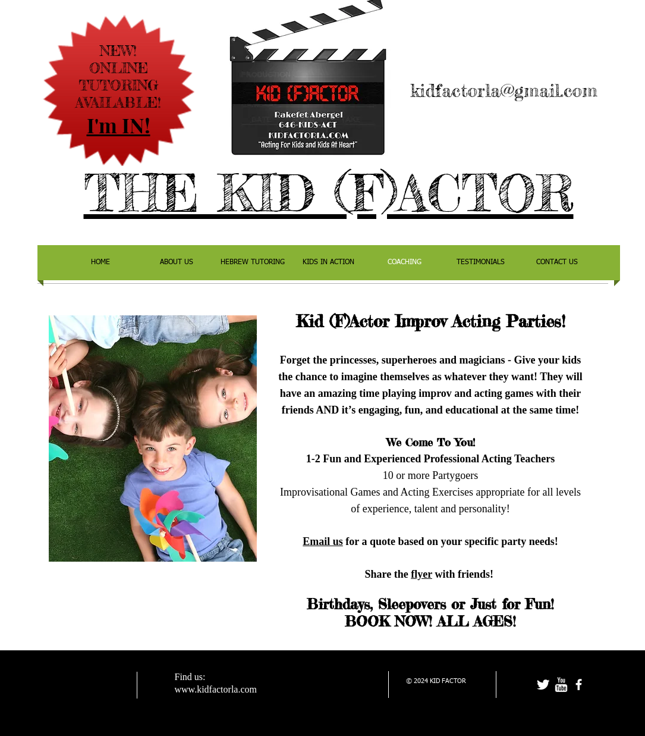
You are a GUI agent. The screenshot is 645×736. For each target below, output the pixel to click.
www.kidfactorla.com (216, 689)
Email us (323, 541)
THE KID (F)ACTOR (329, 193)
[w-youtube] (560, 684)
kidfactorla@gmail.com (503, 90)
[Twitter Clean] (543, 684)
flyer (421, 574)
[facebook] (578, 684)
